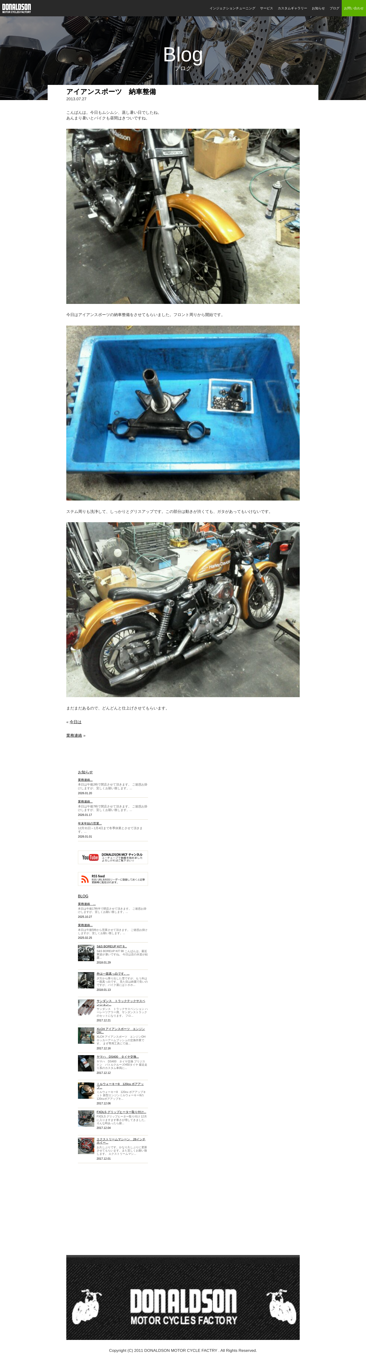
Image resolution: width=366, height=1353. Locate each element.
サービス (266, 8)
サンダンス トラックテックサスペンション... (121, 1002)
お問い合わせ (354, 8)
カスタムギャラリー (292, 8)
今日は (75, 722)
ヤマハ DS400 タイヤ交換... (118, 1056)
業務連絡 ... (87, 904)
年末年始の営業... (90, 823)
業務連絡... (85, 780)
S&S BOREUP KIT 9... (112, 946)
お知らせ (318, 8)
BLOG (83, 896)
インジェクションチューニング (232, 8)
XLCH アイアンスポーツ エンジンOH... (121, 1030)
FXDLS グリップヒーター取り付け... (121, 1112)
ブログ (334, 8)
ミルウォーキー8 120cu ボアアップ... (120, 1085)
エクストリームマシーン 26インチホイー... (121, 1140)
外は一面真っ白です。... (113, 973)
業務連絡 (74, 735)
